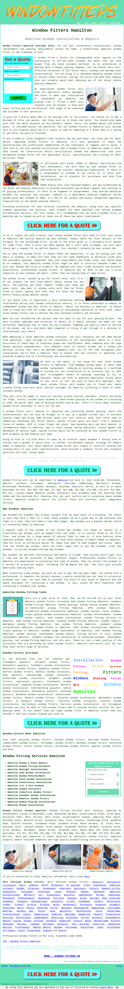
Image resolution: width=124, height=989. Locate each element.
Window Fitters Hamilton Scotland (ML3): (29, 46)
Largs (99, 911)
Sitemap (5, 966)
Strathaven (113, 927)
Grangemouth (113, 917)
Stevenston (99, 885)
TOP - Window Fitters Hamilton (21, 941)
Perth (44, 885)
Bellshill (65, 911)
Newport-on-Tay (111, 888)
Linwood (34, 924)
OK (117, 987)
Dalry (22, 885)
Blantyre (98, 882)
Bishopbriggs (39, 901)
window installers (57, 675)
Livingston (9, 885)
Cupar (100, 927)
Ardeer (7, 904)
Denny (88, 921)
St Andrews (73, 885)
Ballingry (80, 888)
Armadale (8, 901)
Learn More (106, 987)
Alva (52, 911)
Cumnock (47, 930)
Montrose (42, 908)
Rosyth (62, 930)
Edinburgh (114, 924)
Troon (86, 885)
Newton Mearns (42, 927)
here (87, 876)
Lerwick (77, 921)
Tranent (18, 904)
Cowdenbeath (41, 917)
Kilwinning (53, 895)
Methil (30, 908)
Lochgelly (57, 901)
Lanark (27, 914)
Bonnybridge (101, 921)
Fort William (80, 924)
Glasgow (71, 898)
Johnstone (114, 895)
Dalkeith (62, 924)
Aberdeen (66, 908)
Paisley (21, 924)
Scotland (61, 882)
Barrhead (48, 924)
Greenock (100, 904)
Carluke (94, 898)
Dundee (20, 888)
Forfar (54, 908)
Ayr (40, 895)
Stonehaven (49, 888)
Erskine (44, 904)
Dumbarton (84, 914)
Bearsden (70, 914)
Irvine (70, 901)
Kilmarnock (33, 930)
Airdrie (31, 904)
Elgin (21, 930)
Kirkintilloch (11, 895)
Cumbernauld (41, 914)
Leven (58, 892)
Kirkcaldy (72, 917)
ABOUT (94, 23)
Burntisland (23, 917)
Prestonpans (22, 927)
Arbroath (8, 888)
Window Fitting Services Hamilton (34, 756)
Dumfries (115, 885)
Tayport (98, 914)
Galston (7, 927)
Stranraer (33, 888)
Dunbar (85, 892)
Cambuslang (97, 908)
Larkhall (51, 921)
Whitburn (29, 895)
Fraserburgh (113, 914)
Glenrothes (87, 927)
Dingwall (115, 904)
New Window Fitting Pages (20, 966)
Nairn (20, 908)
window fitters (78, 127)
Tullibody (27, 892)
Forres (85, 917)
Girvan (100, 895)
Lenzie (17, 921)
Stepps (27, 921)
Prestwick (86, 904)
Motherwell (69, 904)
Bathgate (99, 892)
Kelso (56, 904)
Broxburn (97, 917)
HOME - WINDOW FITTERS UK (62, 956)
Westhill (69, 895)
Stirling (58, 898)
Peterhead (8, 908)
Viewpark (22, 901)
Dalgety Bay (25, 911)
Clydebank (84, 901)
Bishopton (8, 898)
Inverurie (98, 924)
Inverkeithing (11, 914)
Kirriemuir (9, 930)
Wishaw (58, 927)
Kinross (38, 921)
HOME (79, 23)
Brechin (71, 892)
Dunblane (8, 924)
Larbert (98, 901)
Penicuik (8, 917)
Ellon (41, 911)
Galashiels (9, 892)
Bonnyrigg (57, 917)
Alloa (83, 898)
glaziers (8, 694)
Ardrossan (44, 892)
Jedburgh (56, 914)
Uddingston (85, 895)
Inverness (65, 888)
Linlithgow (113, 908)
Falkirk (93, 888)
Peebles (33, 885)
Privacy (119, 966)
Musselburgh (81, 908)
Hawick (7, 921)
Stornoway (71, 927)
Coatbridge (113, 911)
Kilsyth (115, 921)
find (12, 740)
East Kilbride (111, 898)
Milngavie (57, 885)
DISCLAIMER (115, 23)
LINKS (86, 23)
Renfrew (7, 911)
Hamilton (63, 480)
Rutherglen (113, 901)
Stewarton (64, 921)
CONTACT (103, 23)
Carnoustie (113, 882)
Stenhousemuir (26, 898)
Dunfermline (83, 911)
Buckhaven (44, 898)
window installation (45, 685)
